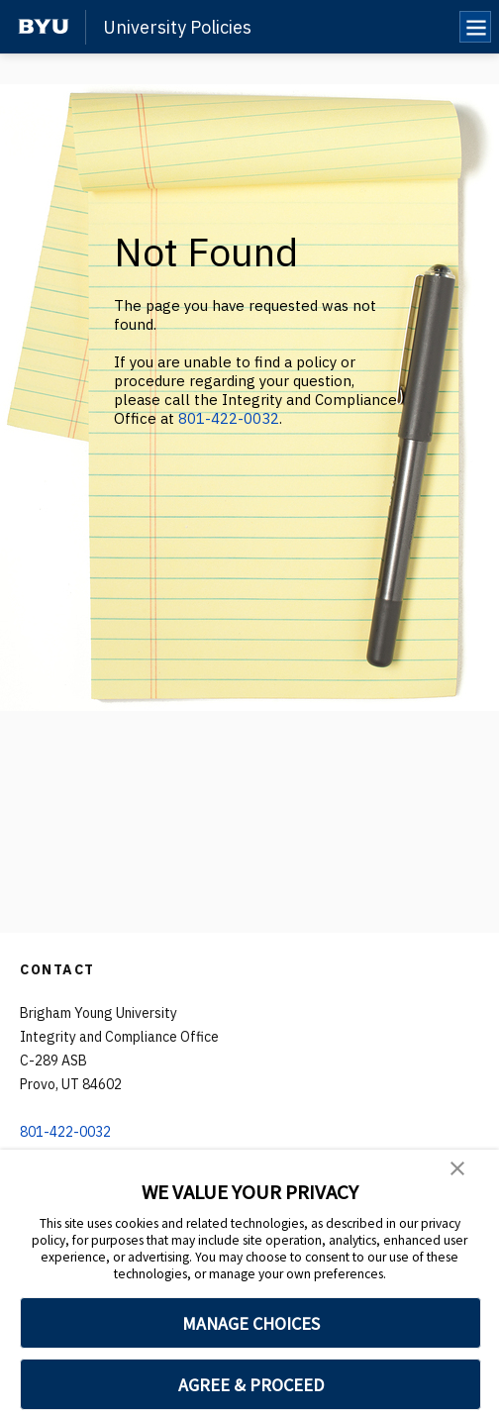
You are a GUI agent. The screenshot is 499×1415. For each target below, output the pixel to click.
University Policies (177, 27)
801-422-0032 (228, 418)
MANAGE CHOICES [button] (251, 1323)
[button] (457, 1168)
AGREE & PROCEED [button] (251, 1384)
